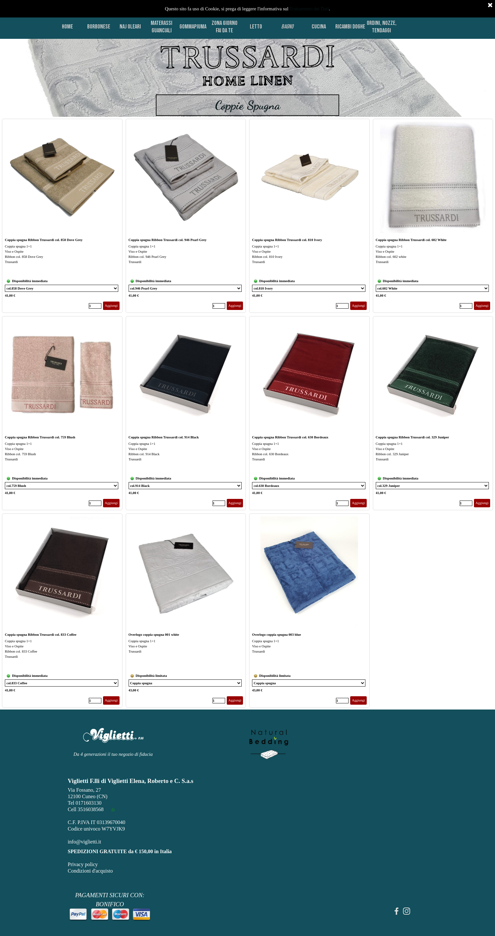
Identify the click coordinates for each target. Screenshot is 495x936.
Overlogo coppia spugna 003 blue (276, 634)
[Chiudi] (490, 5)
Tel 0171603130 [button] (84, 803)
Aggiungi (111, 305)
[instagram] (406, 911)
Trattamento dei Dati (309, 8)
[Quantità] (95, 306)
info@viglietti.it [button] (84, 841)
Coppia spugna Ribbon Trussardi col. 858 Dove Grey (44, 240)
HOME (67, 26)
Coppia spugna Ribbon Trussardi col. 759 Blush (40, 437)
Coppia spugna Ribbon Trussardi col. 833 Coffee (40, 634)
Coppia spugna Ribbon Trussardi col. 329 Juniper (412, 437)
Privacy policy (83, 864)
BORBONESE (98, 26)
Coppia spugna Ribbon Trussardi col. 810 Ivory (287, 240)
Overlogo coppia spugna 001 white (154, 634)
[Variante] (61, 288)
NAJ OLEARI (130, 26)
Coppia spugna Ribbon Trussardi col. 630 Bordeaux (290, 437)
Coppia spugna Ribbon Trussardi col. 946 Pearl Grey (168, 240)
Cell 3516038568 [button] (86, 809)
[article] (62, 216)
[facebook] (396, 911)
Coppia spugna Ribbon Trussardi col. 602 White (411, 240)
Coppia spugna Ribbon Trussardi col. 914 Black (164, 437)
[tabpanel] (247, 66)
